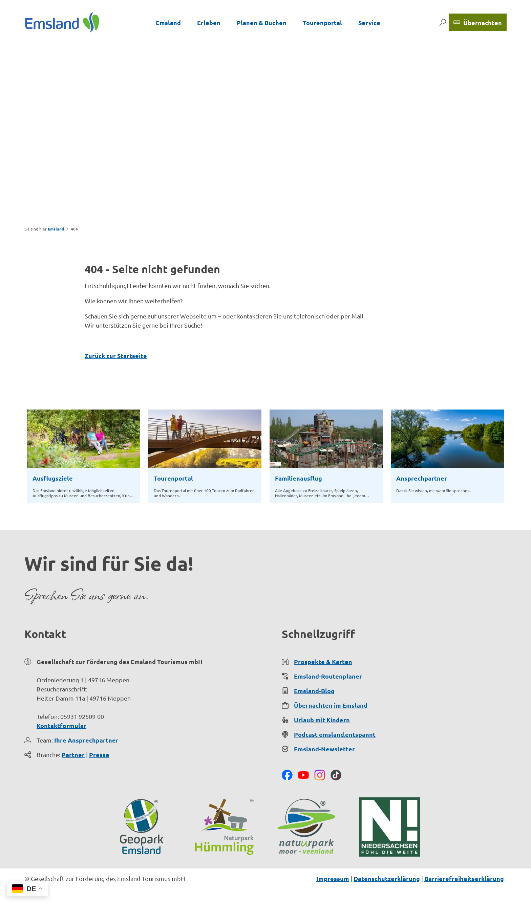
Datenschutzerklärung (387, 878)
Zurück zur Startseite (116, 355)
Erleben (208, 22)
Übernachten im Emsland (330, 705)
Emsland (168, 22)
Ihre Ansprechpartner (86, 740)
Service (369, 22)
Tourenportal (322, 22)
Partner (73, 754)
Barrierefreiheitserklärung (464, 878)
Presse (99, 754)
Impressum (332, 878)
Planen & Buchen (261, 22)
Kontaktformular (61, 725)
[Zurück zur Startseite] (62, 22)
